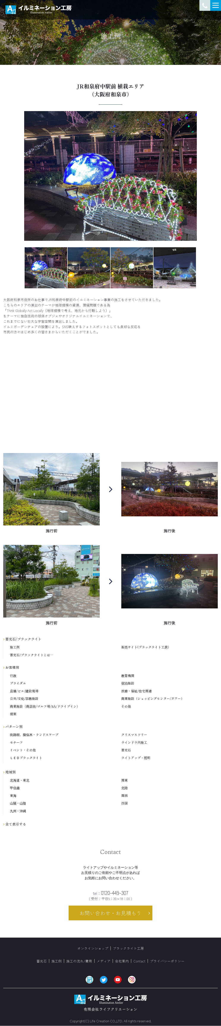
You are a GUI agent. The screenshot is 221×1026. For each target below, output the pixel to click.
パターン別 (13, 726)
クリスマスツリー (134, 735)
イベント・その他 (23, 750)
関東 (124, 780)
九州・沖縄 (18, 811)
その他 (126, 706)
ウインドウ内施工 (134, 742)
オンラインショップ (92, 948)
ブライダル (18, 683)
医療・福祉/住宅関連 (136, 691)
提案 (13, 714)
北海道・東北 (19, 780)
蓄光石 (126, 750)
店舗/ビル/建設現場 (24, 691)
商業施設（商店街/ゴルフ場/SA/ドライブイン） (45, 706)
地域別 (9, 771)
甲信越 (15, 788)
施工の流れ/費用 (79, 961)
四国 (124, 803)
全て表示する (14, 824)
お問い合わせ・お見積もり (110, 913)
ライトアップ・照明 (135, 758)
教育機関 (127, 676)
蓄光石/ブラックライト (22, 639)
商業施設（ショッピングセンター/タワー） (152, 699)
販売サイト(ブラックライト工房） (146, 647)
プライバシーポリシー (167, 961)
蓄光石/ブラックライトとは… (31, 655)
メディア (103, 961)
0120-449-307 (110, 892)
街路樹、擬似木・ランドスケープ (34, 735)
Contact (139, 961)
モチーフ (16, 742)
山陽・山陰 (18, 803)
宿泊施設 (127, 683)
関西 (124, 796)
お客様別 (11, 667)
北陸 (124, 788)
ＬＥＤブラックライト (26, 758)
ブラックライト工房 (128, 948)
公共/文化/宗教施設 (24, 699)
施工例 (15, 647)
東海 (13, 796)
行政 (13, 676)
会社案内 (122, 961)
